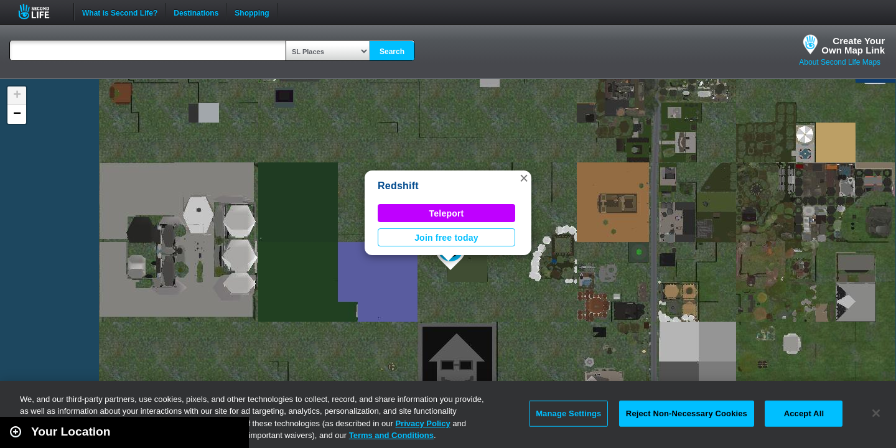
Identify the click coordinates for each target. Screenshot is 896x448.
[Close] (876, 413)
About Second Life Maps (839, 62)
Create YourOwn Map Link (853, 45)
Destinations (196, 12)
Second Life (40, 11)
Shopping (252, 12)
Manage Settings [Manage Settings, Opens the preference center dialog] (568, 413)
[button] (523, 177)
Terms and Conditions (391, 435)
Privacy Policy (422, 423)
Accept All (804, 413)
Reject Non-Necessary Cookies (686, 413)
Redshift (398, 185)
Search (392, 51)
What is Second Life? (119, 12)
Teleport (446, 213)
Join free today (446, 238)
